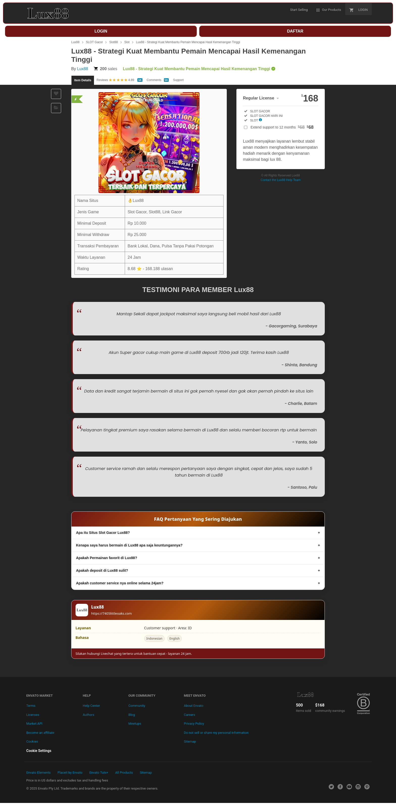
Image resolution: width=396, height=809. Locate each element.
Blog (131, 715)
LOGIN (100, 31)
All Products (124, 772)
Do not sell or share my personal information (216, 733)
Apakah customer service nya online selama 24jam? (119, 583)
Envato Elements (38, 772)
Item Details (82, 80)
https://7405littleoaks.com (111, 613)
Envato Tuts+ (98, 772)
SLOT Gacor (94, 42)
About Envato (193, 706)
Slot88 (113, 42)
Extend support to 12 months (282, 127)
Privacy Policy (194, 723)
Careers (189, 715)
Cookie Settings (38, 751)
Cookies (32, 741)
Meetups (134, 723)
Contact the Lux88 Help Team (281, 180)
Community (136, 706)
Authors (88, 715)
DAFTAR (295, 31)
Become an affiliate (40, 733)
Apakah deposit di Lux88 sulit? (102, 570)
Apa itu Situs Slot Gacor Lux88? (103, 533)
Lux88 (75, 42)
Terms (31, 706)
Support (178, 80)
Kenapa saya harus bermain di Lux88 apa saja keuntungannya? (129, 545)
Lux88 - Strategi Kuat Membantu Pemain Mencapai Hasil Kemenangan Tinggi (188, 42)
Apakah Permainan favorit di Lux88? (106, 558)
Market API (34, 723)
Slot (127, 42)
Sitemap (190, 741)
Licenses (32, 715)
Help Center (91, 706)
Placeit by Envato (70, 772)
